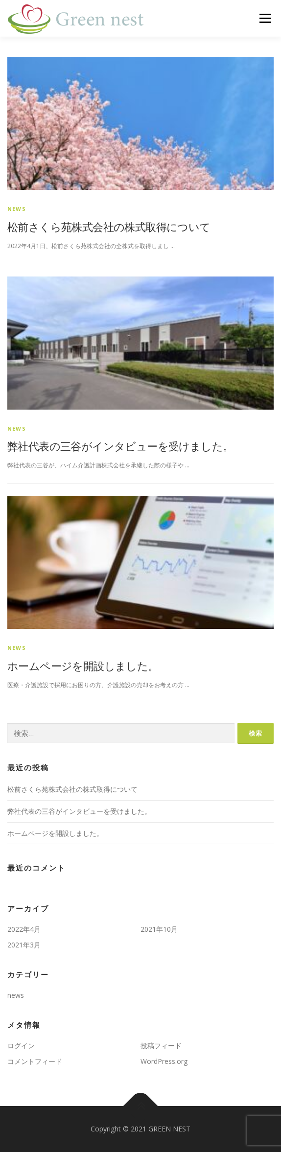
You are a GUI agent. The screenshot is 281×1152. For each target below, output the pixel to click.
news (16, 208)
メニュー (265, 18)
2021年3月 (24, 944)
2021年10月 (159, 929)
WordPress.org (163, 1061)
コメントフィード (34, 1061)
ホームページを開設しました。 (83, 665)
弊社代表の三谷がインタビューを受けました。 (120, 445)
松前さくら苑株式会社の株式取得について (109, 226)
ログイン (21, 1045)
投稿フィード (161, 1045)
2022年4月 (24, 929)
